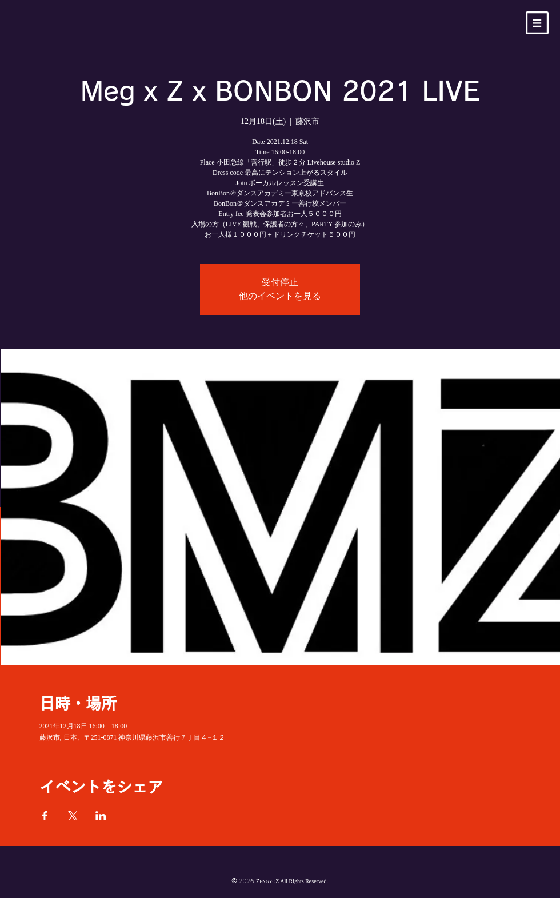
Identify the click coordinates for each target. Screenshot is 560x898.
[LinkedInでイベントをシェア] (100, 815)
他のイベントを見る (280, 296)
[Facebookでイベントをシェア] (44, 815)
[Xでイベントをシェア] (72, 815)
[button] (537, 22)
